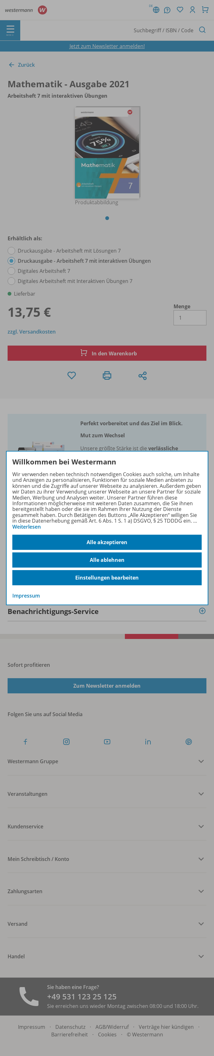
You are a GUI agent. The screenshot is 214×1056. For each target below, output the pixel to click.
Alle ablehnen (107, 559)
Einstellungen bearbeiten (107, 577)
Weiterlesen (26, 526)
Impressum (26, 595)
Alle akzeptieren (107, 542)
